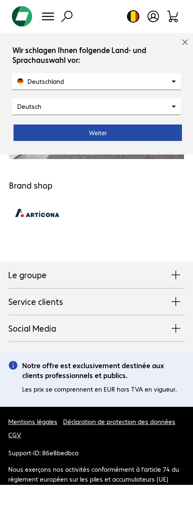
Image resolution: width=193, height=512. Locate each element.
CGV (14, 434)
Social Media (96, 329)
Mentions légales (32, 421)
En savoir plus (63, 488)
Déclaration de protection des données (119, 421)
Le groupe (96, 275)
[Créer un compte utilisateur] (153, 16)
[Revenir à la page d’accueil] (22, 16)
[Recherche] (66, 16)
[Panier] (173, 16)
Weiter (98, 133)
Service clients (96, 302)
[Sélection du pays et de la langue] (133, 16)
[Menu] (48, 16)
